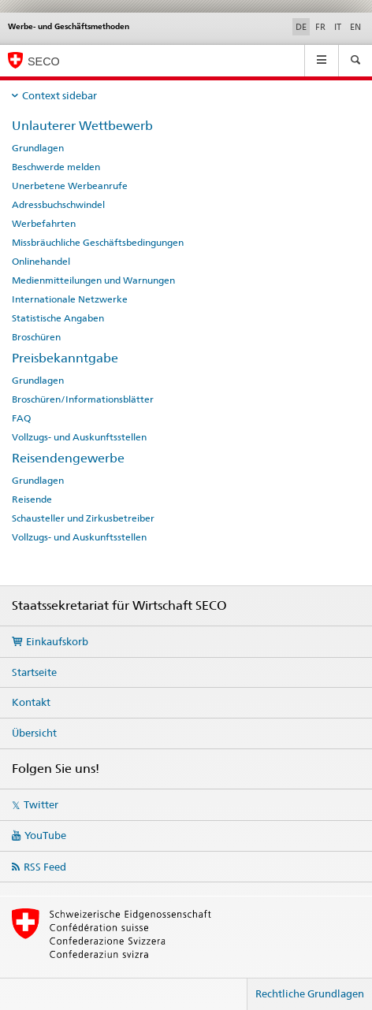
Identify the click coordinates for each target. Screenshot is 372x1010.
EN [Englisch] (355, 26)
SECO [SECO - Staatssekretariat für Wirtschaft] (44, 61)
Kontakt (31, 702)
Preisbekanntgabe (65, 358)
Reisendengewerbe (68, 458)
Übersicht (34, 732)
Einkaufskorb (57, 641)
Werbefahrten (44, 223)
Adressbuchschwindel (58, 204)
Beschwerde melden (56, 167)
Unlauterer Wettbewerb (82, 125)
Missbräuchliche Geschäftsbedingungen (98, 242)
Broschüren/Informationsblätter (83, 399)
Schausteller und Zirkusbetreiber (83, 518)
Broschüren (36, 337)
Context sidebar (59, 95)
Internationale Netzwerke (70, 299)
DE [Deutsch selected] (301, 26)
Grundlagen (38, 148)
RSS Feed (45, 866)
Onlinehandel (41, 261)
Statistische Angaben (58, 318)
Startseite (34, 672)
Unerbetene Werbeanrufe (70, 185)
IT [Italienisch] (337, 26)
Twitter (41, 804)
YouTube (45, 835)
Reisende (32, 499)
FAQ (21, 418)
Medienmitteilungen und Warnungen (93, 280)
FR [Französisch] (320, 26)
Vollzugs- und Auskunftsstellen (79, 437)
